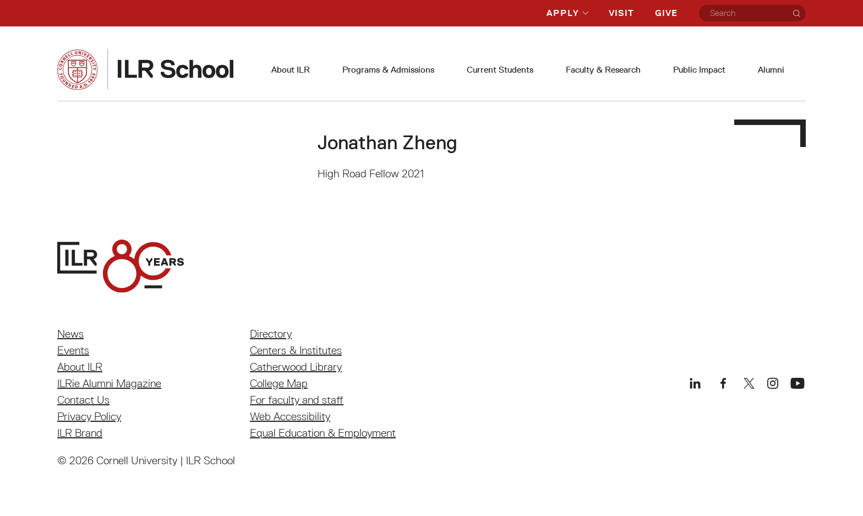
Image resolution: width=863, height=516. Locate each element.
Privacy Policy (89, 416)
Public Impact (699, 69)
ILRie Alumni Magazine (109, 383)
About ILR (290, 69)
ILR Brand (79, 432)
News (70, 333)
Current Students (500, 69)
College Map (279, 383)
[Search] (796, 13)
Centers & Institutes (296, 350)
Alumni (771, 69)
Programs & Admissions (388, 69)
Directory (271, 333)
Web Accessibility (290, 416)
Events (73, 350)
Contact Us (83, 399)
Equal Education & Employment (323, 432)
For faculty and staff (296, 399)
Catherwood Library (296, 366)
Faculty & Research (603, 69)
